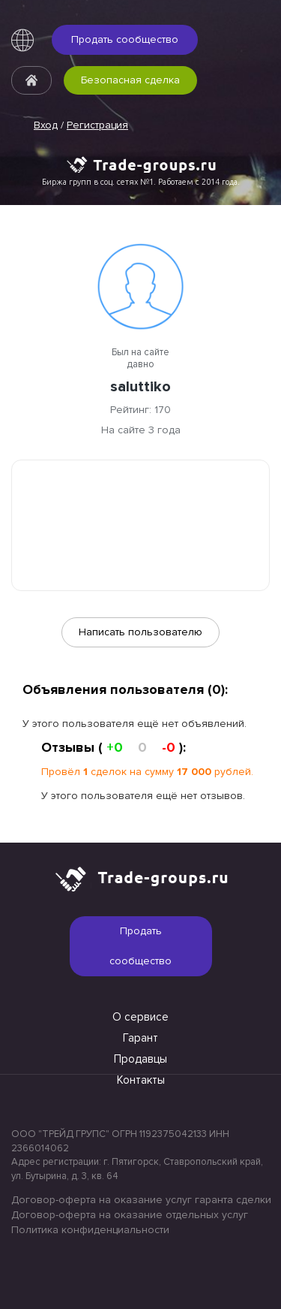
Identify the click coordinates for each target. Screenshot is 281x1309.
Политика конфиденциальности (90, 1229)
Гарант (140, 1038)
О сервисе (140, 1017)
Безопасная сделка (130, 80)
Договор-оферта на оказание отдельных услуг (129, 1214)
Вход (46, 125)
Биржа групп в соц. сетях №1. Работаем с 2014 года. (141, 181)
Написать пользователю (140, 632)
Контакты (141, 1080)
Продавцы (140, 1059)
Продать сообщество (124, 39)
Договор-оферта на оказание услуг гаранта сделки (140, 1199)
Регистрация (97, 125)
